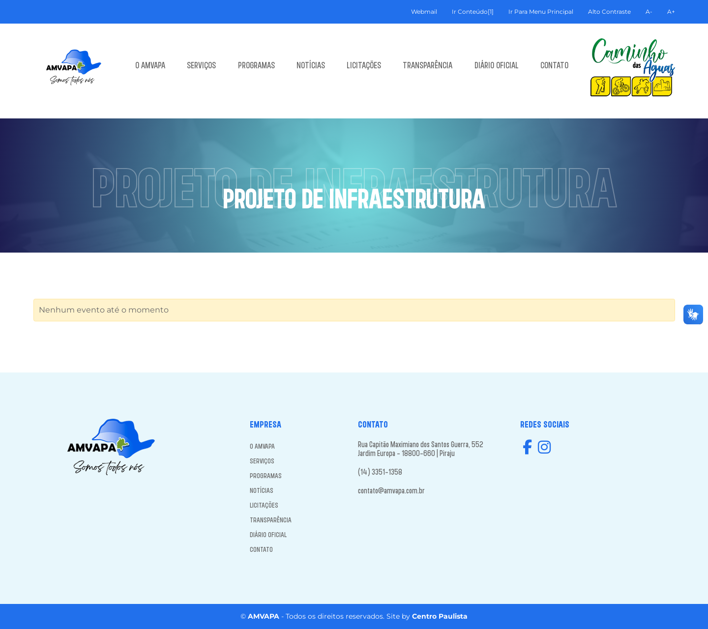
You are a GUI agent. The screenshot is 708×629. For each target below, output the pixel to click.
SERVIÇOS (201, 65)
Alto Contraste (609, 11)
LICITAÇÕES (364, 65)
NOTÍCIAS (310, 65)
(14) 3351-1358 (380, 471)
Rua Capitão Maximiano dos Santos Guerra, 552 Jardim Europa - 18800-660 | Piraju (420, 448)
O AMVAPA (150, 65)
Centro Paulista (440, 616)
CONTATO (554, 65)
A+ (671, 11)
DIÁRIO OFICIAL (496, 65)
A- (649, 11)
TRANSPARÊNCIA (427, 65)
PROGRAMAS (256, 65)
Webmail (424, 11)
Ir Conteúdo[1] (473, 11)
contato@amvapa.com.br (391, 490)
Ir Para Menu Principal (540, 11)
